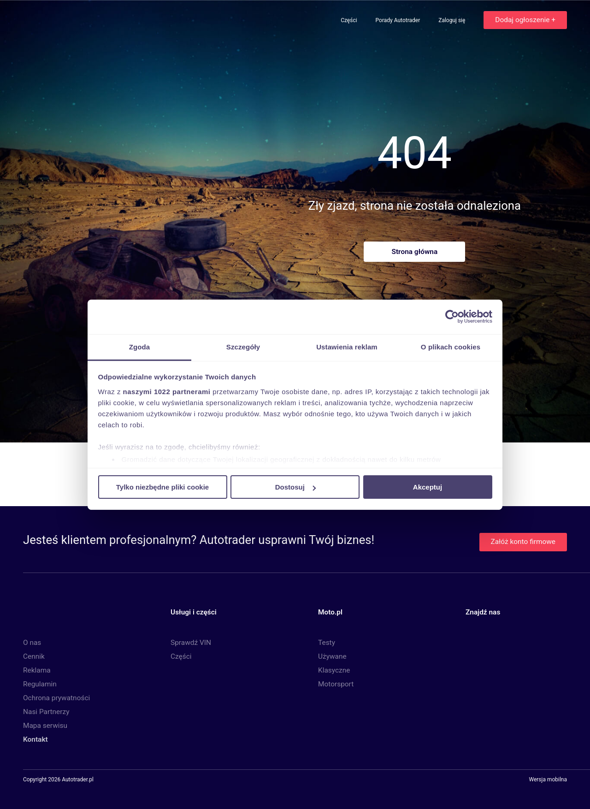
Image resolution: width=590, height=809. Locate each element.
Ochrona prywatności (56, 698)
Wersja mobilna (548, 780)
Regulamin (40, 684)
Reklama (37, 670)
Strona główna (414, 252)
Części (349, 20)
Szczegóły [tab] (243, 346)
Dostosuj (295, 487)
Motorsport (336, 684)
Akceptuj (427, 487)
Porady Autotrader (399, 20)
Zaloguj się (452, 20)
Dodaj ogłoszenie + (525, 20)
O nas (32, 642)
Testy (326, 642)
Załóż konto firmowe (523, 541)
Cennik (34, 656)
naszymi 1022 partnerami (167, 391)
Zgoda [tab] (139, 346)
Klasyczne (334, 670)
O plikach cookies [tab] (450, 346)
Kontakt (35, 739)
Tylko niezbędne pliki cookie (162, 487)
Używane (332, 656)
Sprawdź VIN (191, 642)
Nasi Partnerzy (46, 712)
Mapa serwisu (45, 725)
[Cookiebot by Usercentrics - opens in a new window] (452, 317)
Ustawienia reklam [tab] (347, 346)
